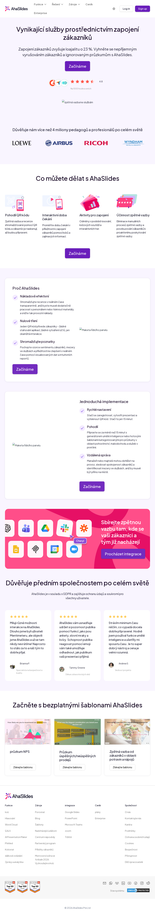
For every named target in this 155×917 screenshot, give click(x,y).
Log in (126, 8)
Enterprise (40, 13)
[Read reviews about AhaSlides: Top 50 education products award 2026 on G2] (35, 887)
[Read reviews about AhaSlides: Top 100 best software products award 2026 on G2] (22, 887)
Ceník (89, 4)
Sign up (142, 8)
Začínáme (77, 66)
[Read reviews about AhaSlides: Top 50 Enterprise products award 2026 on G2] (10, 887)
